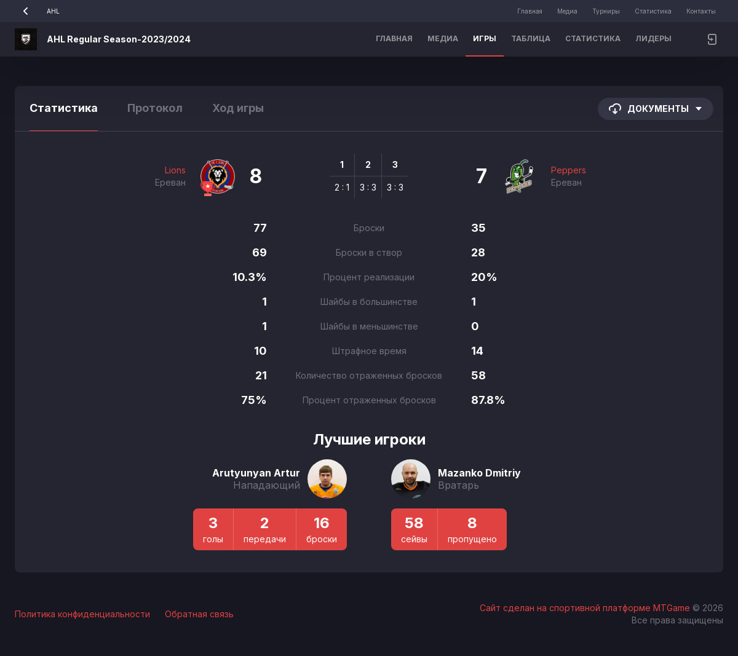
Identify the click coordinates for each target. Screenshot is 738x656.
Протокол (155, 107)
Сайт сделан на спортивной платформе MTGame (586, 608)
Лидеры (653, 38)
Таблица (530, 38)
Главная (529, 11)
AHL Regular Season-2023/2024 (119, 39)
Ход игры (238, 107)
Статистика (653, 11)
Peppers (568, 170)
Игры (484, 38)
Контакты (701, 11)
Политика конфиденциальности (82, 614)
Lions (175, 170)
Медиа (567, 11)
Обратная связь (199, 614)
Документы (656, 108)
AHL (37, 11)
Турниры (606, 11)
